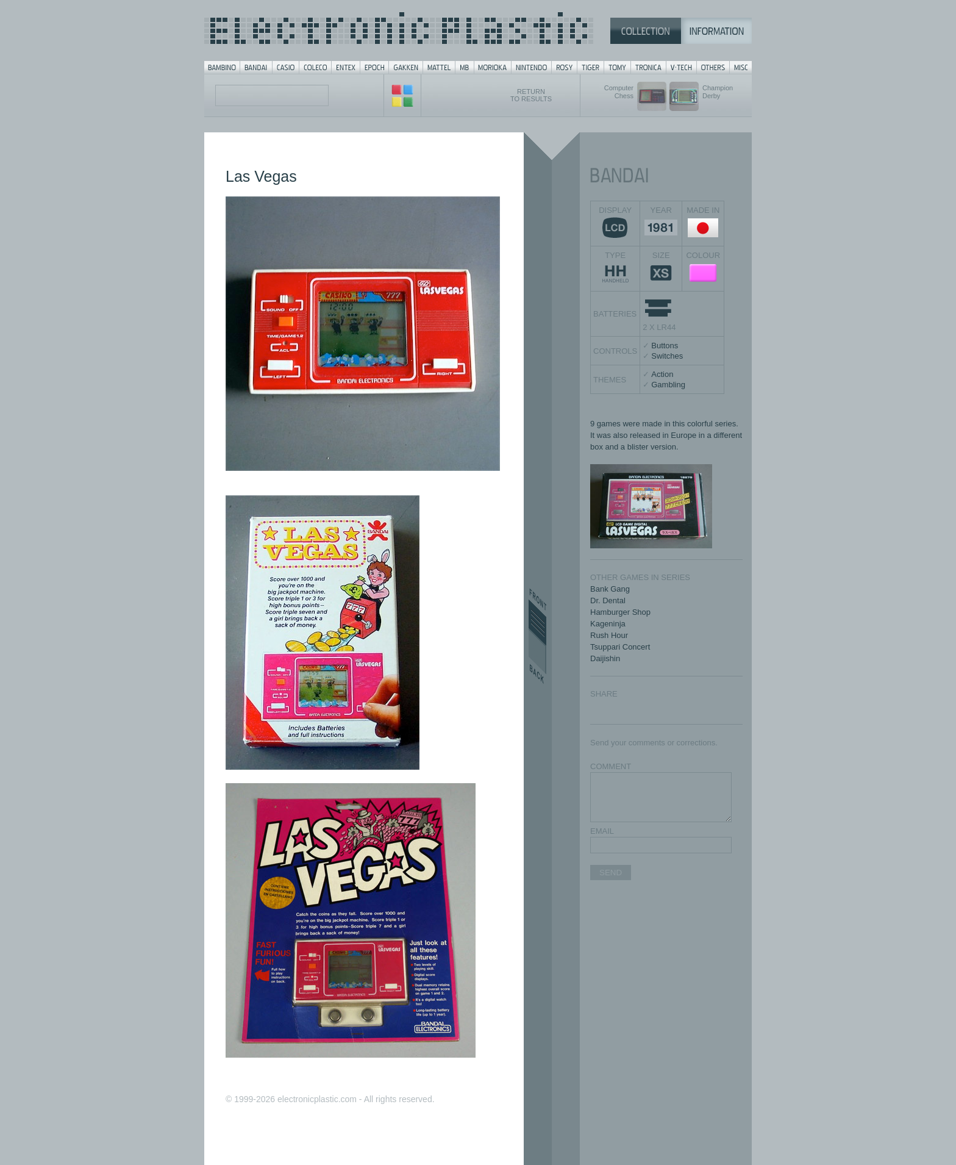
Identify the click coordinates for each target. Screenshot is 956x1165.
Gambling (668, 384)
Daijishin (605, 658)
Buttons (664, 345)
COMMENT (610, 766)
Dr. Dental (608, 600)
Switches (667, 355)
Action (662, 374)
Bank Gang (610, 588)
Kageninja (608, 623)
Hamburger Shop (620, 612)
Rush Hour (609, 635)
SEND (610, 872)
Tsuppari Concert (620, 646)
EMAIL (602, 831)
